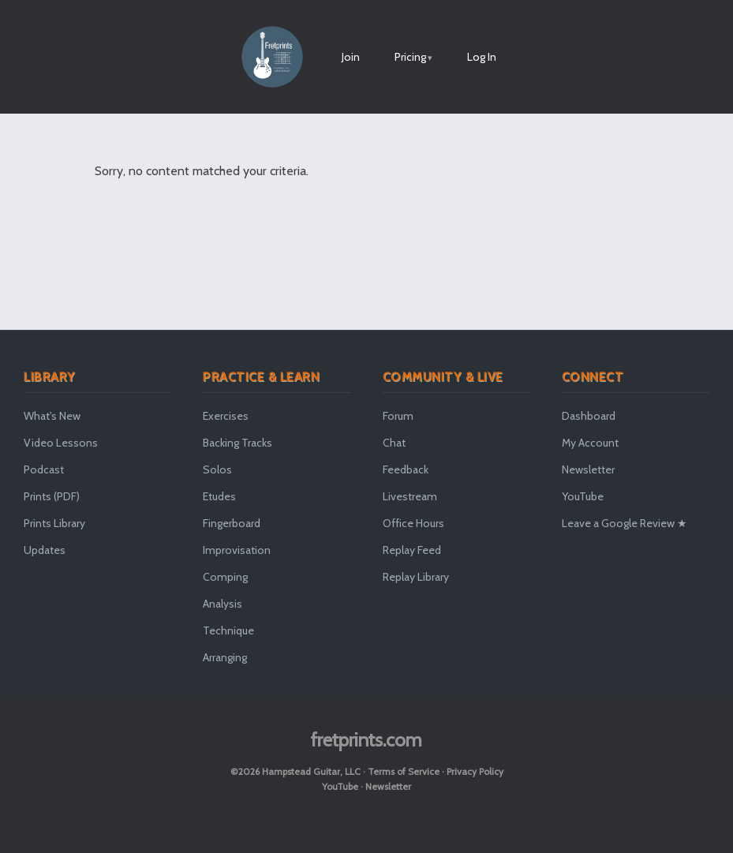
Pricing (410, 57)
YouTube (583, 496)
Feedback (405, 469)
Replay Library (416, 577)
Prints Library (54, 523)
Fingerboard (231, 523)
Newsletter (588, 469)
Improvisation (237, 550)
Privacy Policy (475, 771)
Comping (225, 577)
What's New (52, 416)
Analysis (222, 604)
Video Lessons (61, 443)
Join (351, 57)
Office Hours (413, 523)
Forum (398, 416)
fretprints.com (366, 739)
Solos (217, 469)
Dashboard (588, 416)
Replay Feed (412, 550)
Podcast (44, 469)
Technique (228, 630)
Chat (394, 443)
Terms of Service (403, 771)
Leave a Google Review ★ (624, 523)
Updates (44, 550)
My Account (590, 443)
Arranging (225, 657)
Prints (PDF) (52, 496)
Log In (481, 57)
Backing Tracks (237, 443)
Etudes (219, 496)
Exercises (226, 416)
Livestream (410, 496)
